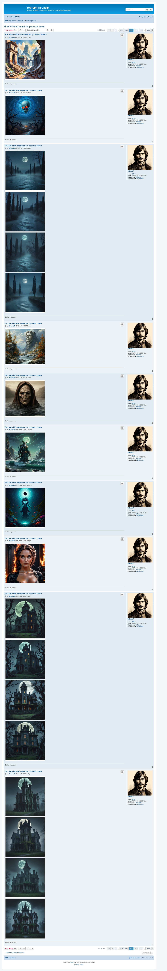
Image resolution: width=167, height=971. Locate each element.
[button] (109, 30)
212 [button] (136, 30)
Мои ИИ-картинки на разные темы (24, 26)
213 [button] (141, 30)
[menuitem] (17, 16)
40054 (133, 62)
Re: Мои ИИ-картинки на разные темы (26, 34)
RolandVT (131, 59)
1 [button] (115, 30)
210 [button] (126, 30)
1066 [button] (148, 30)
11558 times (139, 67)
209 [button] (121, 30)
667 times (138, 65)
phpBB (72, 962)
